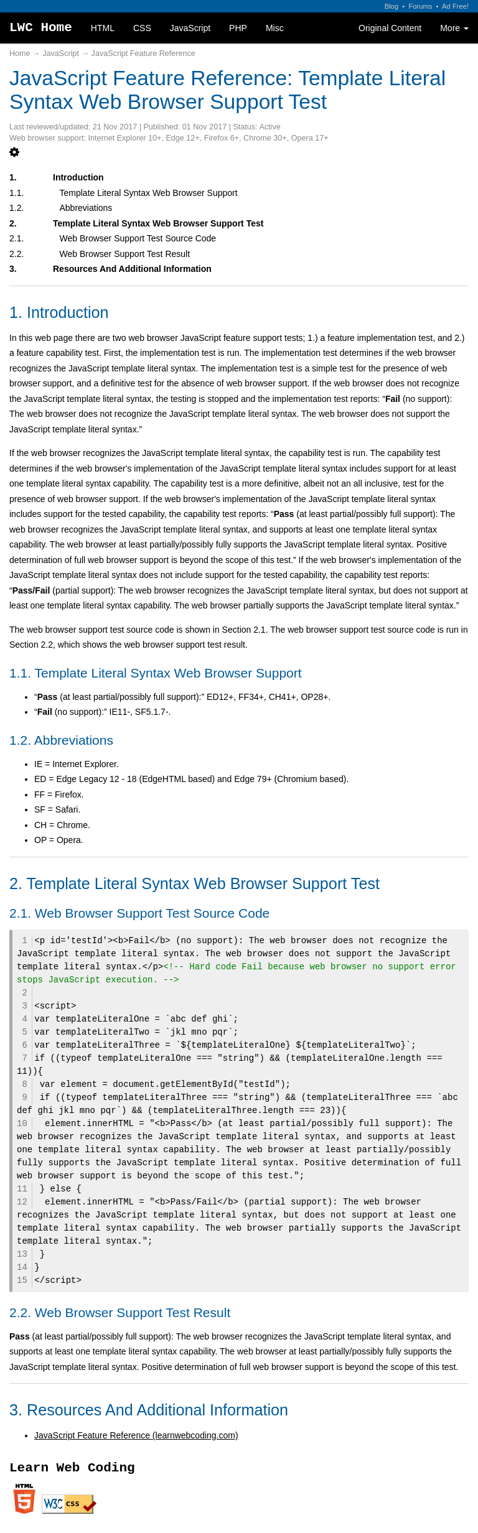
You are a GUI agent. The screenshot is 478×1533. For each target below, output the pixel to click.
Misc (275, 28)
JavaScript (190, 28)
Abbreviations (86, 208)
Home (19, 53)
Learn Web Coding (72, 1468)
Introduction (78, 177)
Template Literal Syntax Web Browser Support (149, 193)
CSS (142, 28)
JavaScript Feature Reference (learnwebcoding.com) (136, 1435)
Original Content (389, 28)
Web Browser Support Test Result (125, 254)
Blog (391, 6)
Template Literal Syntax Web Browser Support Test (158, 223)
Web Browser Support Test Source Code (138, 238)
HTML (103, 28)
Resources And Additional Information (132, 269)
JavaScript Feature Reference (143, 53)
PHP (238, 28)
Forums (420, 6)
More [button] (454, 28)
